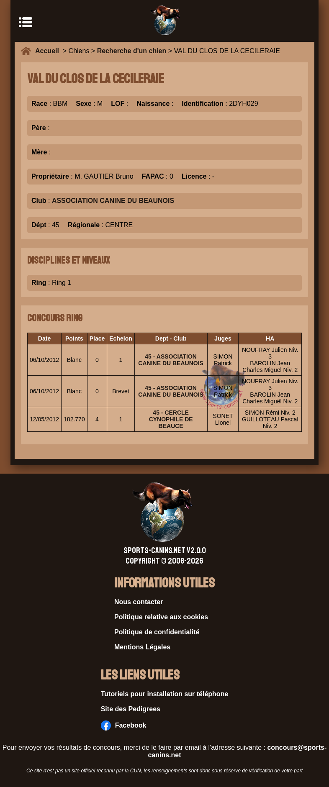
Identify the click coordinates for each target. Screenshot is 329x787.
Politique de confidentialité (157, 632)
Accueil (49, 50)
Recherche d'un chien (132, 50)
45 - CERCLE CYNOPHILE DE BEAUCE (171, 419)
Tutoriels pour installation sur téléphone (165, 693)
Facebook (124, 725)
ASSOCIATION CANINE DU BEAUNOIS (113, 200)
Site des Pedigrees (130, 709)
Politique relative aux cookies (161, 616)
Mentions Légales (142, 647)
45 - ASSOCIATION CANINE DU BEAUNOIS (170, 360)
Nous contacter (138, 601)
